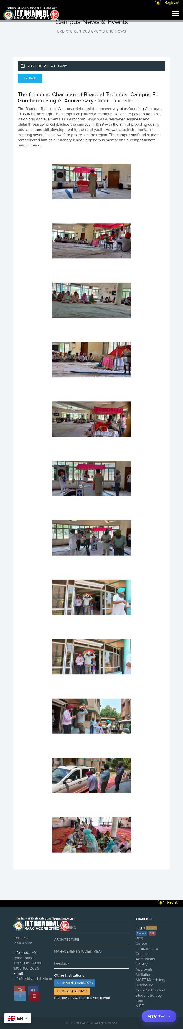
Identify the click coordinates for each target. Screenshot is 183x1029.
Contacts (20, 938)
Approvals (144, 969)
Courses (142, 954)
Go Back (30, 78)
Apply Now (156, 1016)
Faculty (151, 928)
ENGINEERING (65, 928)
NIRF (140, 1006)
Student (141, 933)
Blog (139, 938)
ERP (152, 933)
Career (141, 943)
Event (62, 66)
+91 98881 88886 (27, 963)
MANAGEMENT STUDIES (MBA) (78, 952)
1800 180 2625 (26, 968)
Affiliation (143, 974)
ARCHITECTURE (66, 940)
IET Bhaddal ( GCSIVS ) (72, 991)
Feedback (61, 964)
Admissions (145, 959)
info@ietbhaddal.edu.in (32, 978)
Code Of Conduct (150, 990)
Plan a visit (22, 943)
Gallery (142, 964)
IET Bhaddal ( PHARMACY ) (75, 983)
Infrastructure (147, 948)
